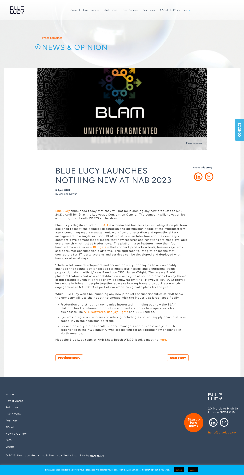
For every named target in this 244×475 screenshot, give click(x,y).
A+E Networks (94, 312)
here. (163, 339)
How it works (91, 10)
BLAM (104, 225)
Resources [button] (180, 10)
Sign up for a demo (194, 422)
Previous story (69, 358)
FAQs (9, 440)
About (164, 10)
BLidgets (99, 247)
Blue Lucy (17, 10)
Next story (178, 358)
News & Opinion (75, 47)
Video (10, 446)
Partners (149, 10)
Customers (130, 10)
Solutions (111, 10)
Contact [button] (239, 130)
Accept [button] (193, 470)
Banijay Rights (117, 312)
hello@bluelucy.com (223, 432)
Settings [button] (179, 470)
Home (72, 10)
